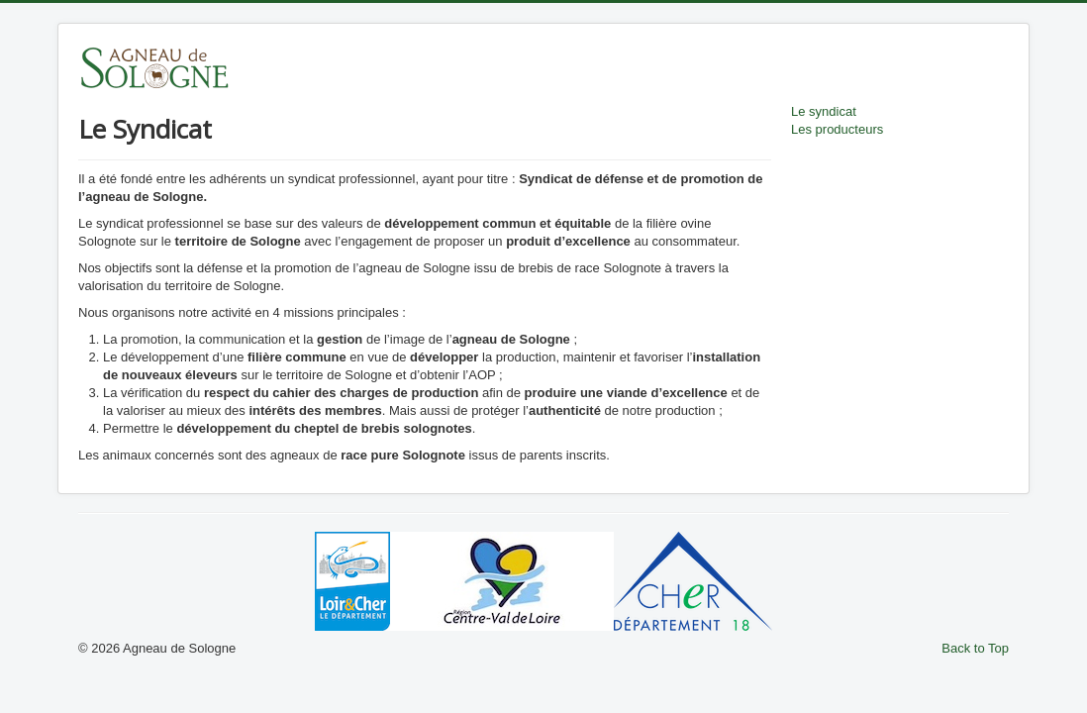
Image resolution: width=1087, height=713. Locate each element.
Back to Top (975, 648)
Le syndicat (823, 111)
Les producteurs (837, 129)
